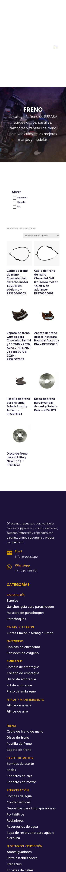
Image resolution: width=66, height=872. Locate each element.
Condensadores (18, 802)
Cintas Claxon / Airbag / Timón (30, 633)
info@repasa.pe (26, 557)
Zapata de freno (19, 750)
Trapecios (14, 864)
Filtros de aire (17, 711)
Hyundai (21, 202)
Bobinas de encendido (23, 647)
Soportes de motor (21, 782)
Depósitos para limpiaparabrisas (31, 808)
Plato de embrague (21, 691)
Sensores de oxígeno (23, 653)
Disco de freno (18, 738)
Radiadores (15, 821)
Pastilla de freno (19, 744)
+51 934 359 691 (26, 571)
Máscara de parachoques (25, 613)
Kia (18, 207)
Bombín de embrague (23, 667)
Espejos (12, 601)
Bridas (11, 770)
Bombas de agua (19, 796)
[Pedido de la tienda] (41, 235)
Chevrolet (22, 198)
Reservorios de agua (22, 827)
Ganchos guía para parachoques (31, 607)
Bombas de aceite (20, 764)
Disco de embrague (21, 679)
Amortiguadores (19, 852)
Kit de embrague (19, 685)
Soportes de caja (19, 776)
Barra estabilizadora (22, 858)
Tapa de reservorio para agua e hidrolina (30, 835)
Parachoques (16, 619)
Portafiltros (15, 814)
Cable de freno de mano (25, 731)
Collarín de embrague (23, 673)
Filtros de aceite (19, 705)
